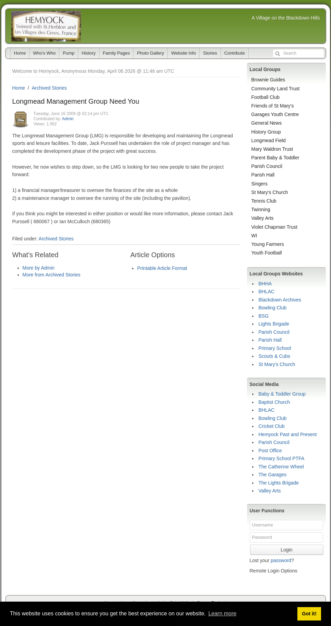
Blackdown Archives (280, 300)
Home (20, 53)
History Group (266, 132)
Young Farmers (267, 244)
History (88, 53)
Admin (68, 118)
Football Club (265, 97)
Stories (210, 53)
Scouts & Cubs (275, 356)
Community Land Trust (275, 88)
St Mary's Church (269, 192)
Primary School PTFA (282, 458)
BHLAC (267, 291)
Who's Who (44, 53)
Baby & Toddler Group (282, 394)
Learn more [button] (222, 613)
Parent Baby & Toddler (275, 157)
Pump (68, 53)
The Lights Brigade (279, 483)
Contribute (234, 53)
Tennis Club (263, 201)
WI (254, 235)
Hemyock (46, 26)
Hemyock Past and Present (288, 434)
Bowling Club (273, 307)
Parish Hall (263, 175)
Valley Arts (262, 218)
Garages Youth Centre (275, 114)
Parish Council (266, 166)
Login (286, 550)
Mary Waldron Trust (272, 149)
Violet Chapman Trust (274, 227)
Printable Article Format (162, 268)
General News (266, 123)
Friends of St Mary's (272, 106)
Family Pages (116, 53)
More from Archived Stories (52, 274)
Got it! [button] (309, 613)
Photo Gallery (150, 53)
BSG (264, 316)
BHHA (265, 283)
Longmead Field (268, 140)
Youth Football (266, 252)
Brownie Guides (268, 79)
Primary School (275, 348)
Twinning (260, 209)
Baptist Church (274, 402)
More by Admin (39, 268)
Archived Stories (49, 88)
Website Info (183, 53)
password (281, 560)
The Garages (273, 474)
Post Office (270, 450)
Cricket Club (272, 426)
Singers (259, 183)
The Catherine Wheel (281, 466)
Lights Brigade (274, 324)
